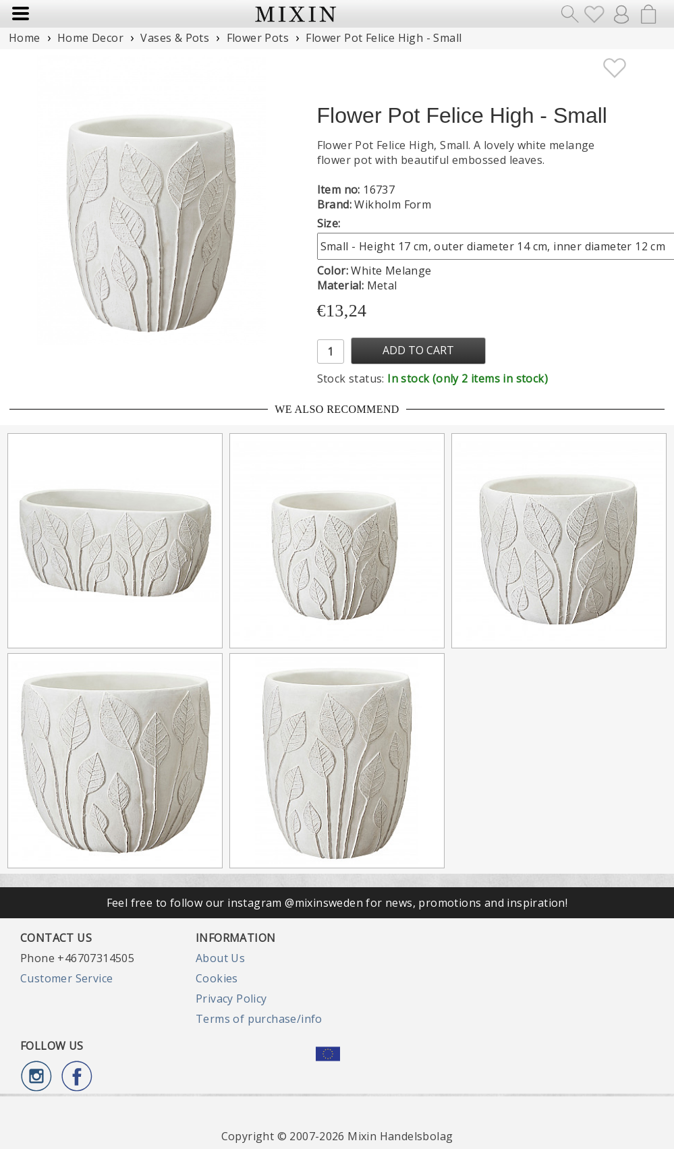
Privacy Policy (231, 998)
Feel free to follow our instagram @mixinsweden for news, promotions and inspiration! (337, 902)
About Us (220, 958)
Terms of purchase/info (259, 1018)
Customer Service (66, 978)
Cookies (217, 978)
